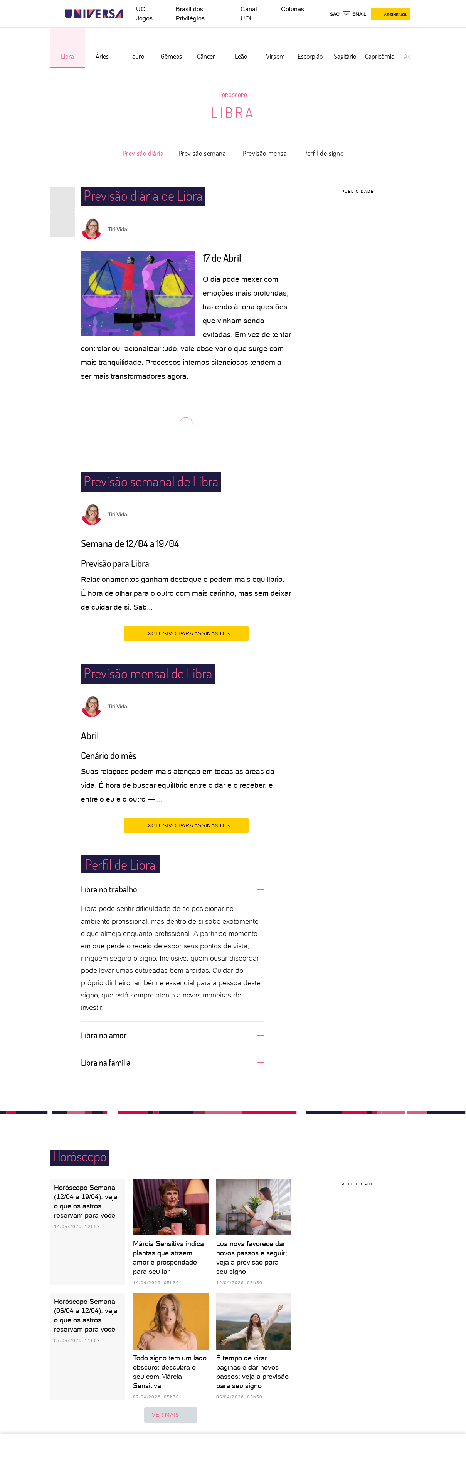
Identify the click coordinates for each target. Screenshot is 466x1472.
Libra (233, 112)
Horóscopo (233, 95)
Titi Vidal (118, 229)
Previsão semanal (203, 153)
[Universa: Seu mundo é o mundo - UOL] (94, 14)
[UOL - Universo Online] (129, 14)
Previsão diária (143, 153)
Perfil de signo (323, 153)
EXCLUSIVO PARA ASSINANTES (186, 633)
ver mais (171, 1415)
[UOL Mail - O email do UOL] (354, 14)
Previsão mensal (265, 153)
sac (335, 14)
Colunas (292, 9)
